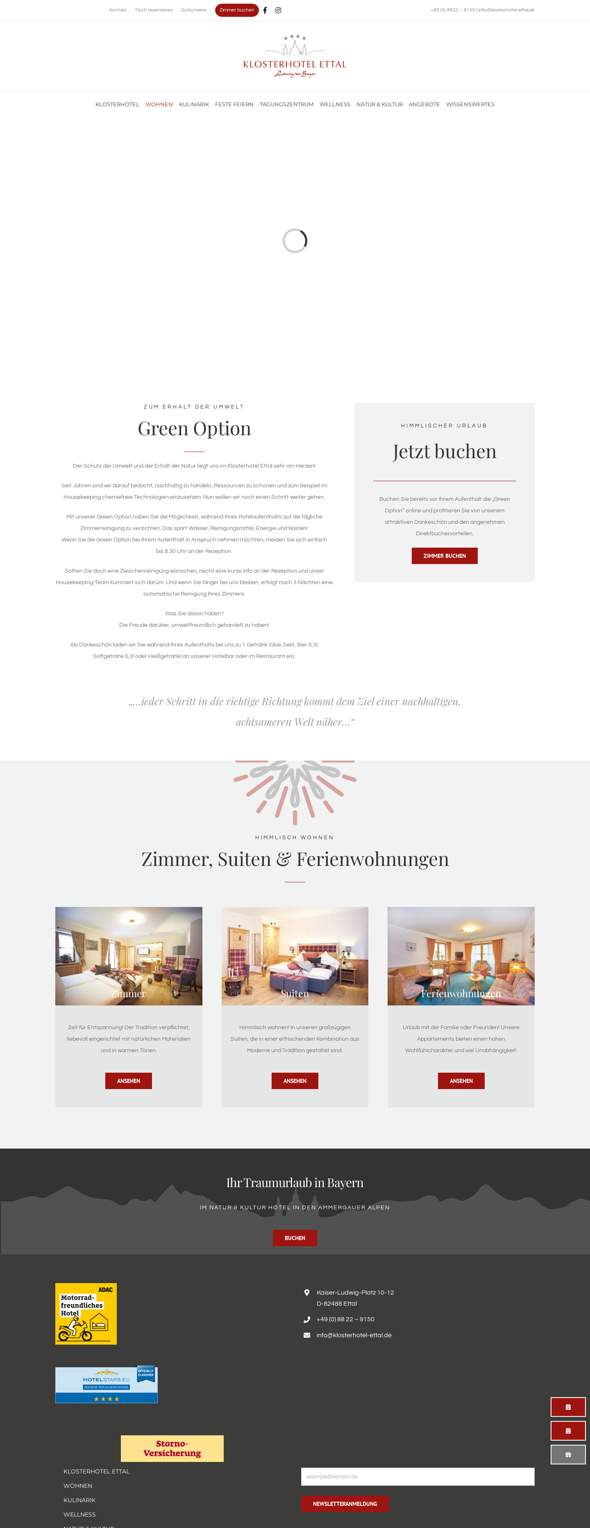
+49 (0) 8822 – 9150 (454, 10)
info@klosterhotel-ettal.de (507, 10)
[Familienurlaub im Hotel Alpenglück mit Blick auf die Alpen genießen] (295, 37)
